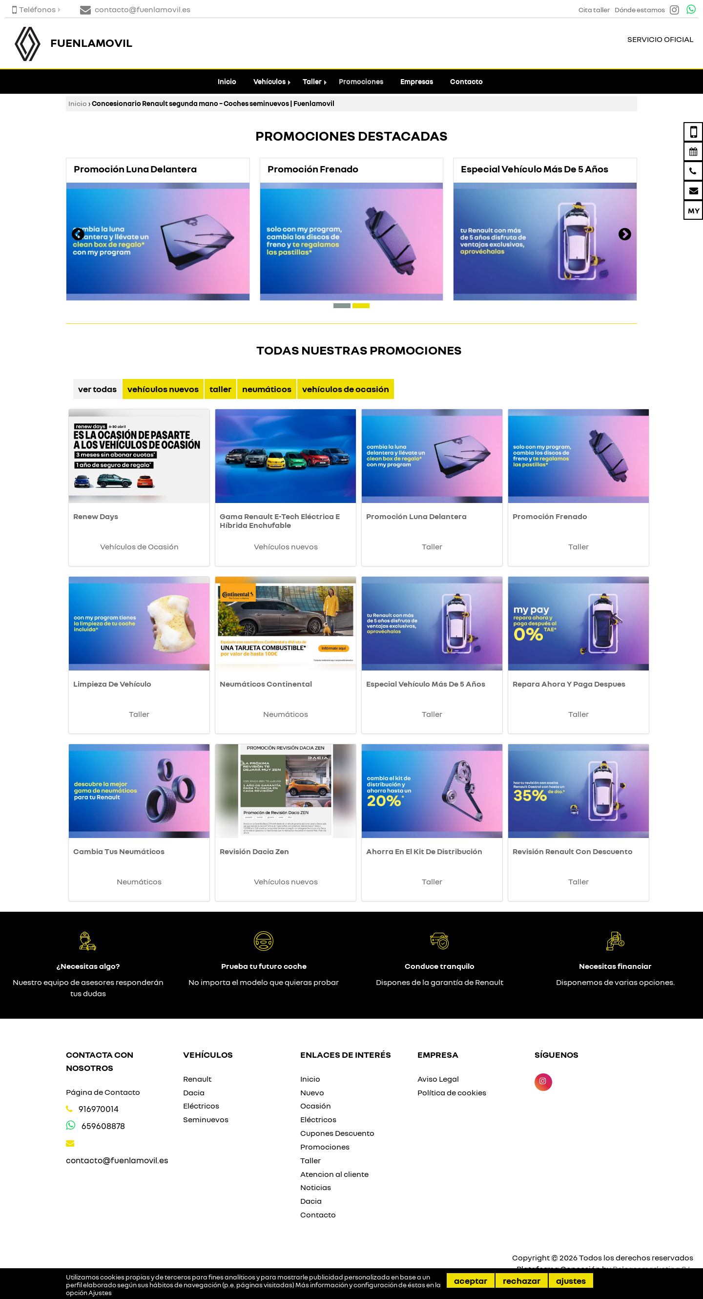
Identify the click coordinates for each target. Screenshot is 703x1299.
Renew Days (95, 516)
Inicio (227, 81)
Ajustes (571, 1280)
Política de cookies (451, 1092)
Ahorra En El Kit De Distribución (424, 851)
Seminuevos (205, 1119)
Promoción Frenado (550, 516)
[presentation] (78, 235)
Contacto (466, 81)
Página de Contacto (103, 1092)
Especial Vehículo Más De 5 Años (425, 684)
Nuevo (312, 1092)
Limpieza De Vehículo (112, 684)
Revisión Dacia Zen (254, 851)
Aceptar (470, 1280)
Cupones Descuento (337, 1133)
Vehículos (269, 81)
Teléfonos (34, 9)
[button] (342, 306)
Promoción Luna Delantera (416, 516)
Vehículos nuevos (163, 388)
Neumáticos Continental (266, 684)
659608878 (103, 1126)
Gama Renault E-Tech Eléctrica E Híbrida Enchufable (280, 520)
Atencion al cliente (334, 1174)
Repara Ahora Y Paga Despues (569, 684)
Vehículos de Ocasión (345, 388)
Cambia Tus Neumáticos (119, 851)
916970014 (99, 1109)
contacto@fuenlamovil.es (117, 1160)
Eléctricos (201, 1105)
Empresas (416, 81)
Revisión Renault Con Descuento (573, 851)
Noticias (315, 1187)
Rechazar (521, 1280)
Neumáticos (266, 388)
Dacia (194, 1092)
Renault (197, 1079)
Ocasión (315, 1105)
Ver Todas (97, 388)
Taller (312, 81)
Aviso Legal (438, 1079)
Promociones (361, 81)
